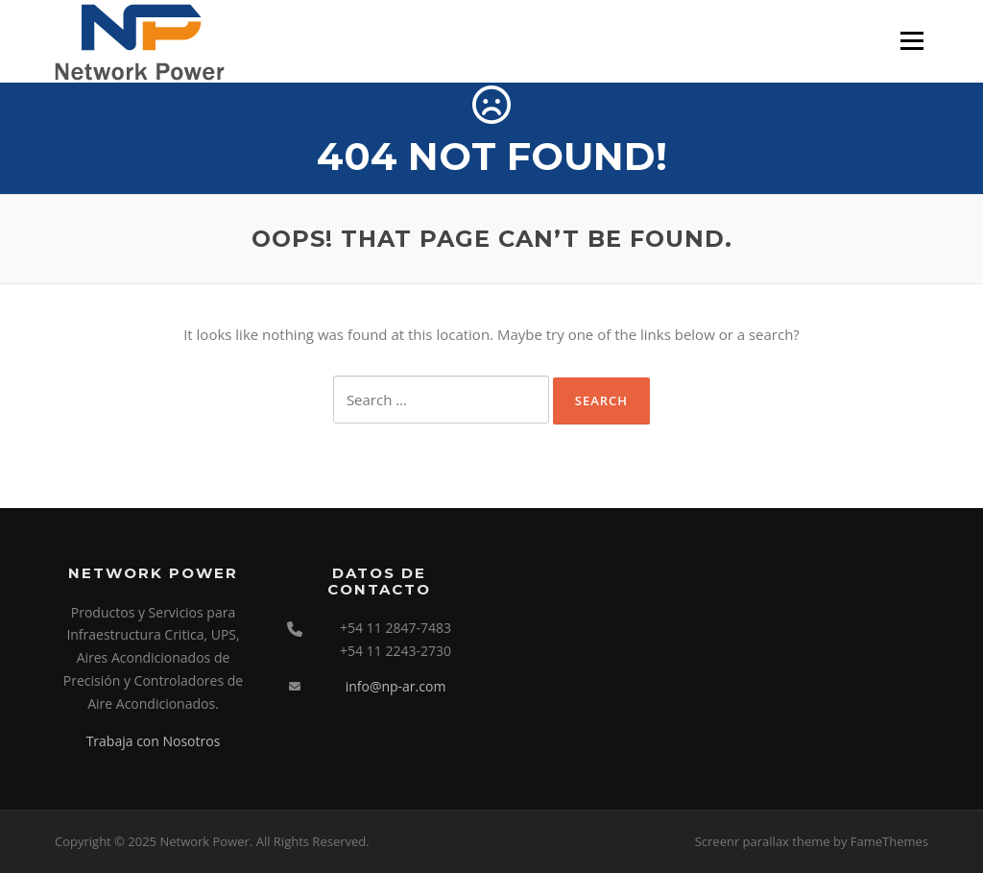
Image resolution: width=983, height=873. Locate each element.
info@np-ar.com (396, 686)
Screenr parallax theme (762, 841)
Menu (911, 40)
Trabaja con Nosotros (153, 741)
